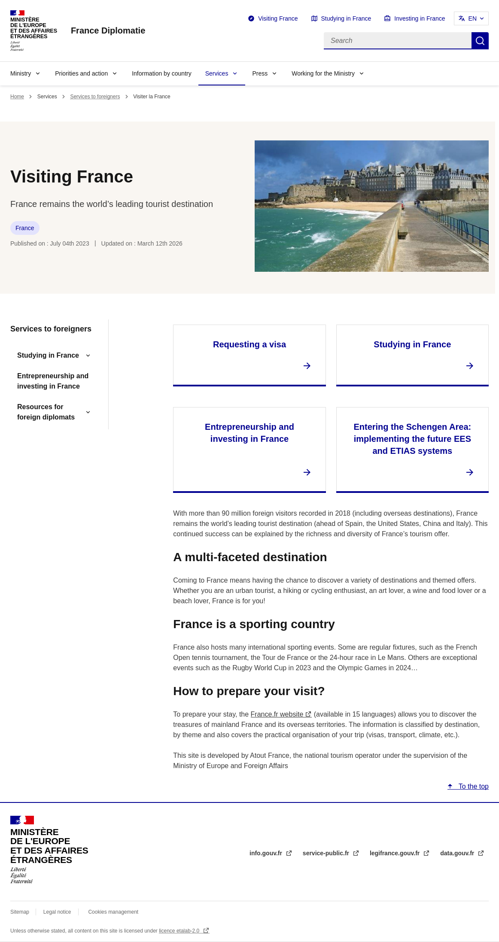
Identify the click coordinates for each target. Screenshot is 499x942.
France (24, 228)
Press (260, 73)
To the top (473, 786)
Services (216, 73)
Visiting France (278, 18)
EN (473, 18)
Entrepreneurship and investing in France (52, 381)
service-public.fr (327, 853)
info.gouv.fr (267, 853)
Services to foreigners (95, 97)
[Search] (398, 40)
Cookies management (113, 912)
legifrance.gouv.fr (395, 853)
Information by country (162, 73)
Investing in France (419, 18)
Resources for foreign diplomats (46, 412)
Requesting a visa (249, 344)
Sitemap (20, 912)
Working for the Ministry (323, 73)
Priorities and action (81, 73)
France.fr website (277, 714)
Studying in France (346, 18)
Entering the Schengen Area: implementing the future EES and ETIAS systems (412, 439)
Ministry (20, 73)
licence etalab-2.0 (180, 931)
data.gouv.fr (458, 853)
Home (17, 97)
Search (480, 40)
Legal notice (57, 912)
